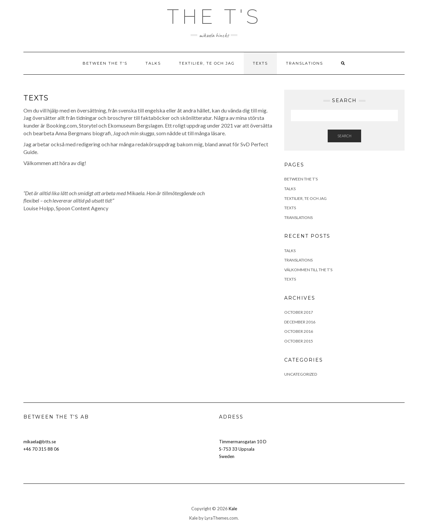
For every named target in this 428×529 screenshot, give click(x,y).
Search (344, 136)
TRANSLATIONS (304, 63)
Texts (290, 279)
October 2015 (298, 341)
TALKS (153, 63)
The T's (214, 16)
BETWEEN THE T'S (105, 63)
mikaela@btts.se (39, 441)
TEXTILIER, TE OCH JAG (207, 63)
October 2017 (298, 312)
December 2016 (299, 321)
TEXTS (260, 63)
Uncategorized (300, 374)
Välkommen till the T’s (308, 269)
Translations (298, 259)
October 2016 (298, 331)
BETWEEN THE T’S (301, 178)
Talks (290, 250)
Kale (233, 508)
